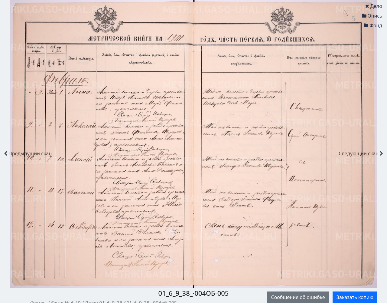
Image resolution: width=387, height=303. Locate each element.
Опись (372, 15)
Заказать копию (355, 297)
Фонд (373, 25)
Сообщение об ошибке (298, 297)
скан (28, 153)
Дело (373, 6)
